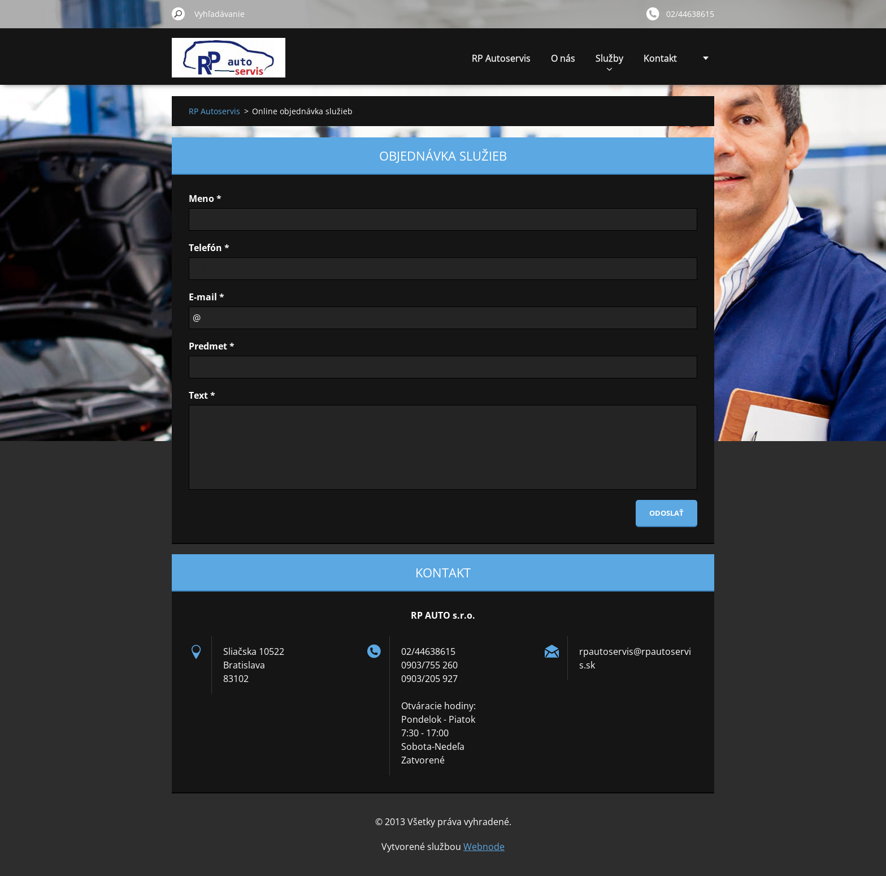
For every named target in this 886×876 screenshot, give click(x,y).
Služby (609, 61)
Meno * (205, 198)
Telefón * (209, 247)
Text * (202, 395)
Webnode (484, 846)
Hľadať (178, 13)
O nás (563, 58)
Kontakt (660, 58)
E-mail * (206, 297)
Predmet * (211, 346)
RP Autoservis (501, 58)
